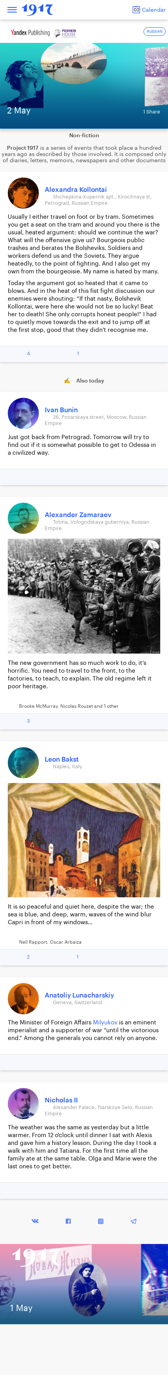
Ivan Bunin (61, 410)
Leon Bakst (62, 759)
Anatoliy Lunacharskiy (79, 995)
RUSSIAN (155, 32)
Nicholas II (61, 1100)
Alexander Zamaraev (78, 515)
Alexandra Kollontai (76, 189)
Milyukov (105, 1023)
